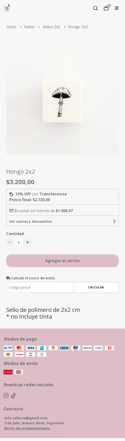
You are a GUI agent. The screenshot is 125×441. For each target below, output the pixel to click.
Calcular (96, 287)
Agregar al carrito (62, 260)
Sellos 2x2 (52, 26)
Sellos (30, 26)
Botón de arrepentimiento (27, 428)
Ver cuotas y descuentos (30, 221)
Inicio (12, 26)
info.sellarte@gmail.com (26, 418)
